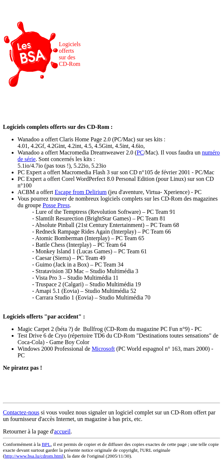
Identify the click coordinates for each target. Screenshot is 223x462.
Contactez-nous (21, 412)
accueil (62, 431)
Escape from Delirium (80, 192)
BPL (46, 444)
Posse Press (55, 205)
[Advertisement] (152, 54)
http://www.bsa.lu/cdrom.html (33, 456)
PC (140, 152)
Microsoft (103, 349)
